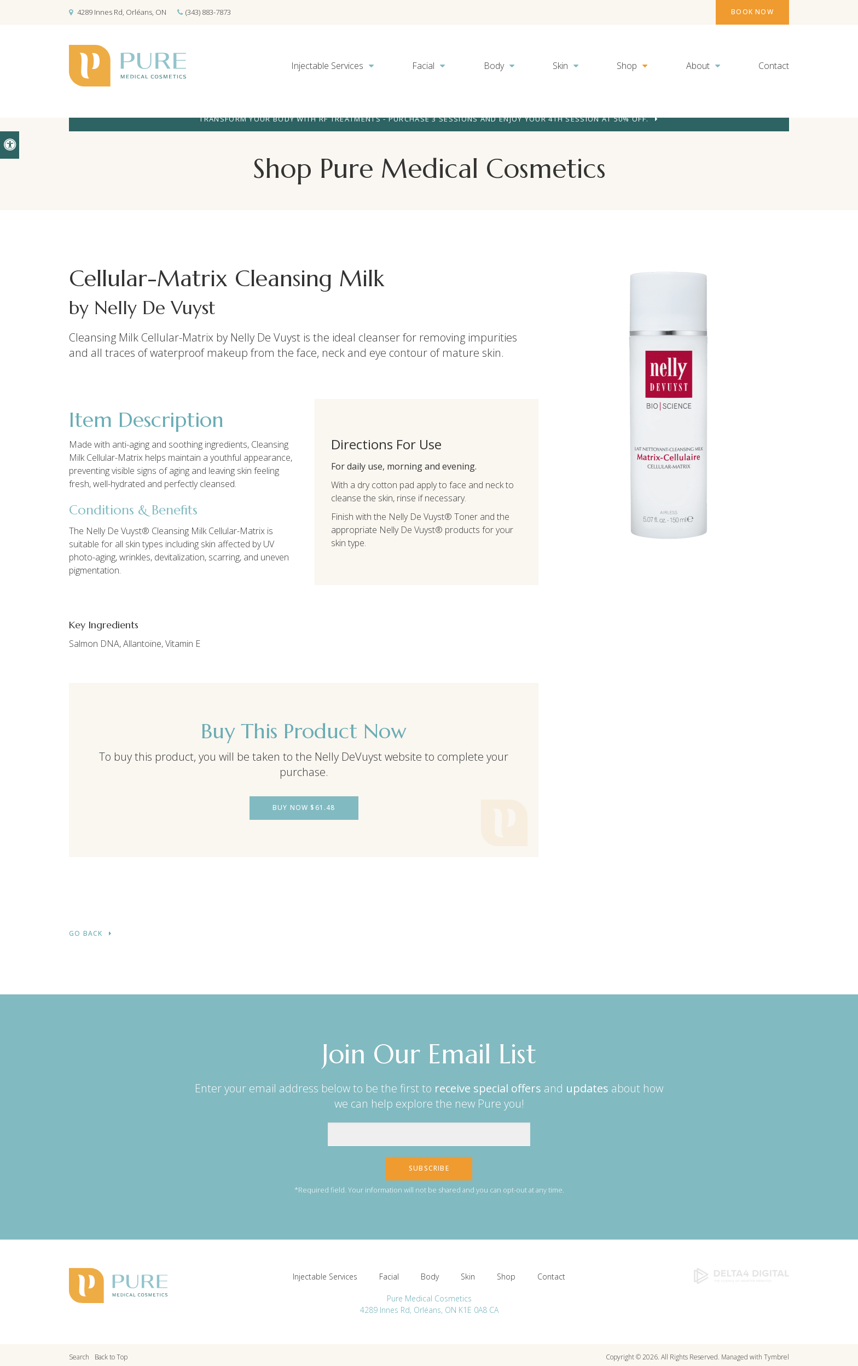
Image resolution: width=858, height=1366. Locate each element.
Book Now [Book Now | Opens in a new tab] (744, 11)
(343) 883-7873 (208, 12)
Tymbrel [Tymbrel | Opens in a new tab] (776, 1352)
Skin (560, 66)
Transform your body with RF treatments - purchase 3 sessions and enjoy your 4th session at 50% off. (423, 119)
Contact (773, 66)
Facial (423, 66)
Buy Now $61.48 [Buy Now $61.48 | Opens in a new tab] (304, 807)
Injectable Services (327, 66)
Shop (627, 66)
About (698, 66)
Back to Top (111, 1352)
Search (79, 1352)
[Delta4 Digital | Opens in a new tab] (741, 1271)
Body (494, 66)
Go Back (85, 931)
